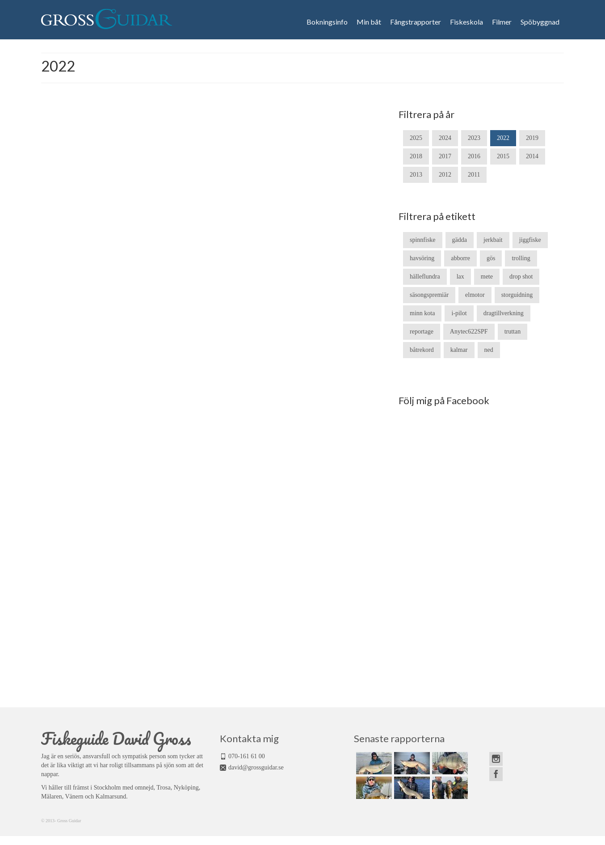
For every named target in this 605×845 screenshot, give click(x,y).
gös (491, 258)
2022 (503, 138)
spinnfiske (423, 240)
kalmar (459, 349)
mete (487, 276)
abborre (460, 258)
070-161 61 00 (246, 756)
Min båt (369, 22)
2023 (474, 138)
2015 (503, 156)
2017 (445, 156)
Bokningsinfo (327, 22)
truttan (512, 331)
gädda (459, 240)
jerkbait (493, 240)
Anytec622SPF (469, 331)
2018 (416, 156)
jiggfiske (530, 240)
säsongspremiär (429, 295)
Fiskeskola (466, 22)
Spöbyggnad (540, 22)
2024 (445, 138)
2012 (445, 174)
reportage (421, 331)
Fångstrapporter (415, 22)
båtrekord (422, 349)
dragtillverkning (503, 313)
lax (460, 276)
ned (488, 349)
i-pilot (458, 313)
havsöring (422, 258)
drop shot (521, 276)
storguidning (517, 295)
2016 (474, 156)
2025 (416, 138)
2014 (532, 156)
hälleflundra (425, 276)
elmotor (475, 295)
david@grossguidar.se (256, 767)
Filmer (502, 22)
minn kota (422, 313)
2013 (416, 174)
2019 (532, 138)
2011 (474, 174)
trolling (521, 258)
